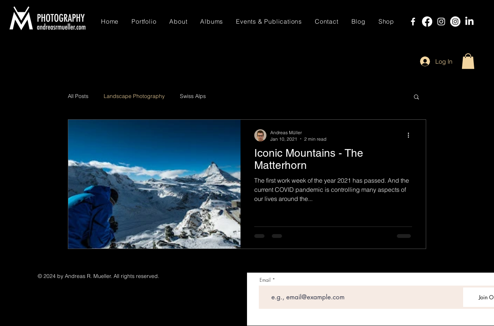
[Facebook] (413, 21)
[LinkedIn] (469, 21)
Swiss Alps (193, 96)
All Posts (78, 96)
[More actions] (410, 135)
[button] (468, 61)
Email (265, 280)
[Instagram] (441, 21)
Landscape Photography (134, 96)
